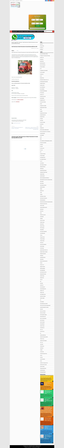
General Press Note (43, 96)
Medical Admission (42, 166)
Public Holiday (42, 246)
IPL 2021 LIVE (42, 148)
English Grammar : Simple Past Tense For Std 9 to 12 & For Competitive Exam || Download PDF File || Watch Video (31, 128)
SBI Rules (41, 283)
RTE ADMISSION (42, 270)
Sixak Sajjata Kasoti (43, 294)
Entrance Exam (42, 85)
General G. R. (42, 94)
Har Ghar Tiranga (42, 122)
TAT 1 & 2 (41, 329)
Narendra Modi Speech (43, 170)
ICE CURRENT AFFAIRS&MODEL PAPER (46, 140)
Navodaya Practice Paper (43, 172)
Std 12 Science (42, 320)
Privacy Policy (17, 0)
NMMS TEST (42, 190)
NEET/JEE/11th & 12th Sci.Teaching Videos (46, 179)
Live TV (41, 161)
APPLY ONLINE (20, 31)
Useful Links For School (43, 364)
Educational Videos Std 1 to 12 (44, 79)
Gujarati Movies (42, 116)
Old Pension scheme (43, 196)
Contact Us (13, 0)
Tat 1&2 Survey (42, 331)
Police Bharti (42, 229)
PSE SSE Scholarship (43, 244)
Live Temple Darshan (43, 159)
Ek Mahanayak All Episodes (44, 81)
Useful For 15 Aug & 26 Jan (44, 362)
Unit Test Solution (42, 359)
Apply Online (42, 61)
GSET (41, 109)
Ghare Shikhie (42, 98)
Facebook (45, 0)
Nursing (41, 194)
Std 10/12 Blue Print (43, 316)
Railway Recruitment (43, 253)
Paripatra (41, 218)
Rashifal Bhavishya (42, 257)
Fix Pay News (42, 92)
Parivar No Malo (42, 220)
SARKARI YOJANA (39, 31)
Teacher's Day (42, 338)
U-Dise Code (42, 351)
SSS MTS (41, 309)
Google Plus (48, 0)
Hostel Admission (42, 133)
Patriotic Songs (42, 222)
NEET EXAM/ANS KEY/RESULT (44, 177)
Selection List (42, 290)
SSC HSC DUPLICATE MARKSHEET (45, 305)
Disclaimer (21, 0)
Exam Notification (42, 87)
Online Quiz (41, 209)
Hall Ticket (41, 120)
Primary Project (42, 240)
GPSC (41, 103)
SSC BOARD (42, 301)
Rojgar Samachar (42, 266)
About (11, 0)
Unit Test (41, 357)
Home (11, 31)
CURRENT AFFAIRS (32, 31)
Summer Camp (42, 325)
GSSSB (41, 111)
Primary (41, 235)
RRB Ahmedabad (42, 268)
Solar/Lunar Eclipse (42, 296)
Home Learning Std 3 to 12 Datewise (45, 131)
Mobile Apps (42, 168)
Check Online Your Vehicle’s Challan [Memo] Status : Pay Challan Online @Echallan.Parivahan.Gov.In (46, 437)
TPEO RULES (42, 346)
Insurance (41, 144)
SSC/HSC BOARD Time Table (44, 307)
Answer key (41, 59)
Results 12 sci (42, 264)
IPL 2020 (41, 146)
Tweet (17, 50)
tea (40, 333)
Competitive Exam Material (44, 70)
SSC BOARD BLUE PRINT (44, 303)
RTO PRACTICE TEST (43, 272)
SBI (40, 281)
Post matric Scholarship (43, 231)
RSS (53, 0)
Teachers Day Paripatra (43, 340)
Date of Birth (37, 18)
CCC (40, 68)
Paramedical (42, 216)
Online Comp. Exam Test (43, 203)
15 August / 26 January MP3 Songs (45, 55)
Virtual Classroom (42, 370)
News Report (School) (43, 185)
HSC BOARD (42, 135)
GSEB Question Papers (43, 107)
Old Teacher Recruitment (43, 198)
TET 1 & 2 (41, 342)
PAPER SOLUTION (43, 214)
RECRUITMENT (15, 31)
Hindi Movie (41, 124)
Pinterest (51, 0)
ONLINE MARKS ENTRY (43, 207)
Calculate (37, 25)
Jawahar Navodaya (42, 153)
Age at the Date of (37, 21)
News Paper (42, 181)
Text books (41, 344)
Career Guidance (42, 66)
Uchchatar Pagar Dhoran (43, 353)
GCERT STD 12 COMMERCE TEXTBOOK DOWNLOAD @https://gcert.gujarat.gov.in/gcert (46, 428)
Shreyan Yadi (42, 292)
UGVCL (41, 355)
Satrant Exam (42, 277)
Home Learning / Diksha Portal (44, 129)
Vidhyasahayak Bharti (43, 368)
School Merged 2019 (43, 288)
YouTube (52, 0)
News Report (42, 183)
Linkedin (49, 0)
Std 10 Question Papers (43, 314)
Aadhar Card (42, 57)
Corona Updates (42, 72)
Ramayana (41, 255)
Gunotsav (41, 118)
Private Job (41, 242)
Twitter (47, 0)
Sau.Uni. (41, 279)
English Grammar (42, 83)
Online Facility (42, 205)
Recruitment (41, 259)
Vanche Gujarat (42, 366)
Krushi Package (42, 155)
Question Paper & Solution (43, 251)
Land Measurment (42, 157)
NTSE (41, 192)
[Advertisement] (37, 8)
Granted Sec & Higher (43, 105)
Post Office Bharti (42, 233)
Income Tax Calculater (43, 142)
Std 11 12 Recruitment (43, 318)
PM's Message (42, 227)
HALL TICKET (26, 31)
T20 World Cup (42, 327)
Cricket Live (41, 74)
